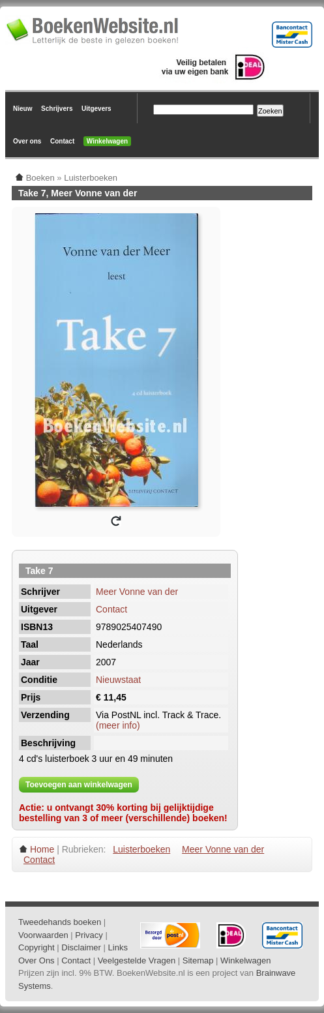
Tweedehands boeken (59, 922)
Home (42, 849)
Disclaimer (81, 947)
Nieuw (22, 108)
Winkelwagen (107, 141)
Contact (62, 141)
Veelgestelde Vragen (137, 960)
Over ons (27, 141)
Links (118, 947)
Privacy (89, 935)
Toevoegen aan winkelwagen (78, 784)
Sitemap (198, 960)
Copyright (36, 947)
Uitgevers (96, 108)
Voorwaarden (43, 935)
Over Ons (36, 960)
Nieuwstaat (118, 679)
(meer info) (118, 725)
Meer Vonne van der (137, 591)
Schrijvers (56, 108)
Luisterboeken (141, 849)
